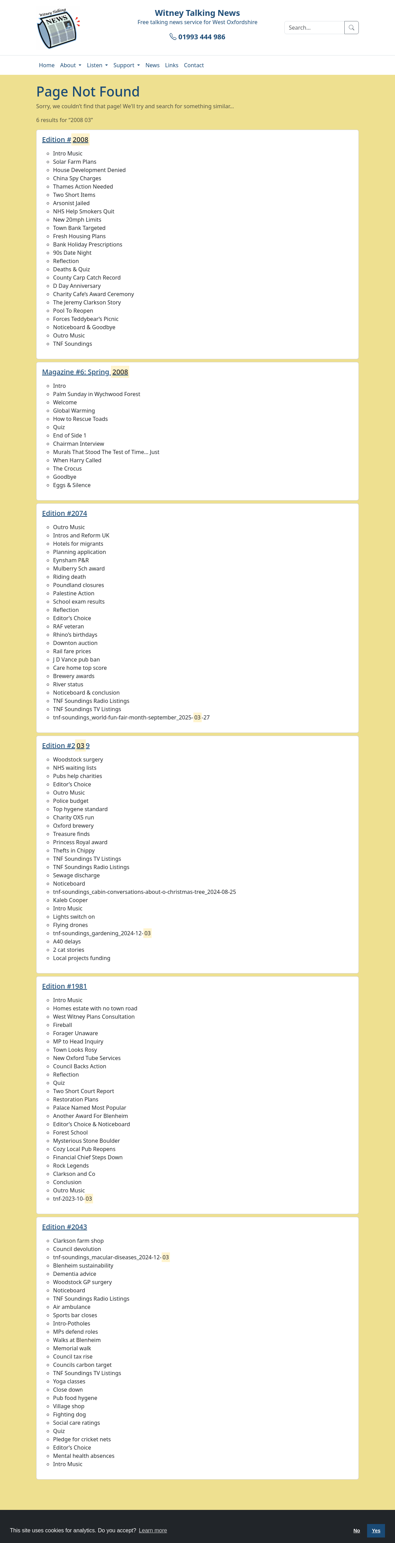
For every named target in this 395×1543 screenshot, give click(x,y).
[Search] (314, 27)
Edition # (66, 139)
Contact (194, 65)
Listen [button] (95, 65)
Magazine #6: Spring (85, 372)
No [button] (356, 1530)
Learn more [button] (153, 1530)
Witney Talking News (197, 12)
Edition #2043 (64, 1226)
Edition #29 (66, 745)
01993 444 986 (197, 36)
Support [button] (124, 65)
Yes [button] (376, 1530)
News (152, 65)
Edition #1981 (64, 986)
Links (172, 65)
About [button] (69, 65)
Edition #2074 (64, 513)
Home (47, 65)
